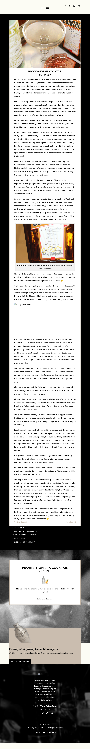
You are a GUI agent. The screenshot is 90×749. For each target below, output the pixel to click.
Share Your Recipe (20, 661)
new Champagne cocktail (36, 79)
